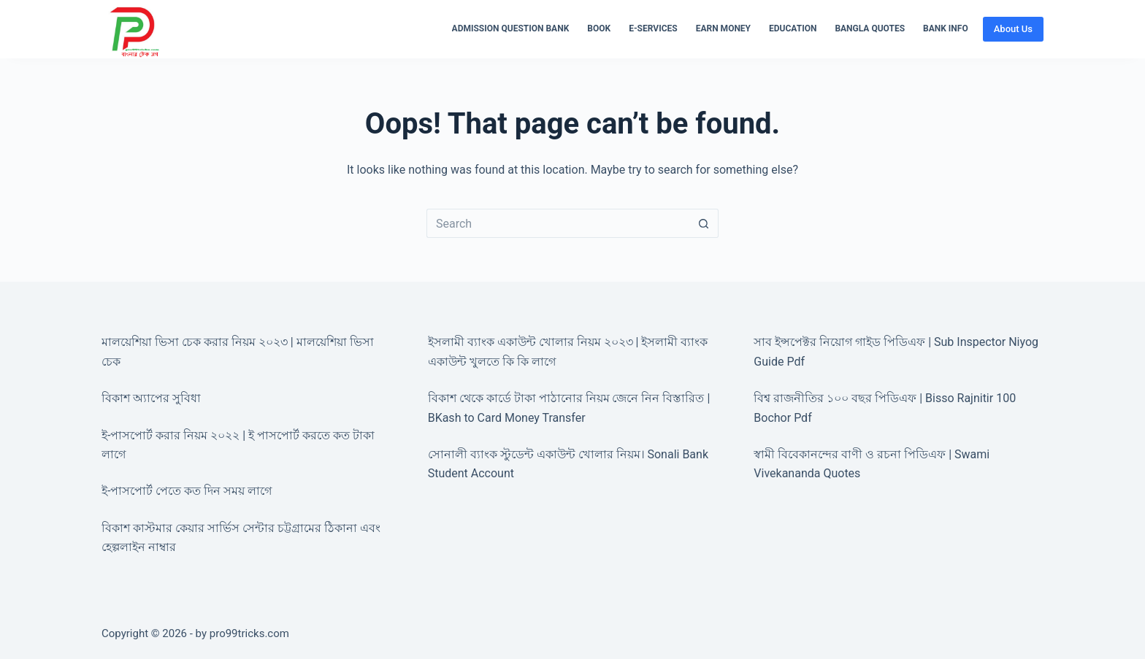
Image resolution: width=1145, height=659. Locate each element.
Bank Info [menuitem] (945, 28)
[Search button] (704, 223)
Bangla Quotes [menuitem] (870, 28)
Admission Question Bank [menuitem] (511, 28)
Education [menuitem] (792, 28)
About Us (1013, 28)
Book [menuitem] (598, 28)
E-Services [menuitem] (653, 28)
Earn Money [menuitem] (723, 28)
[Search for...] (557, 223)
